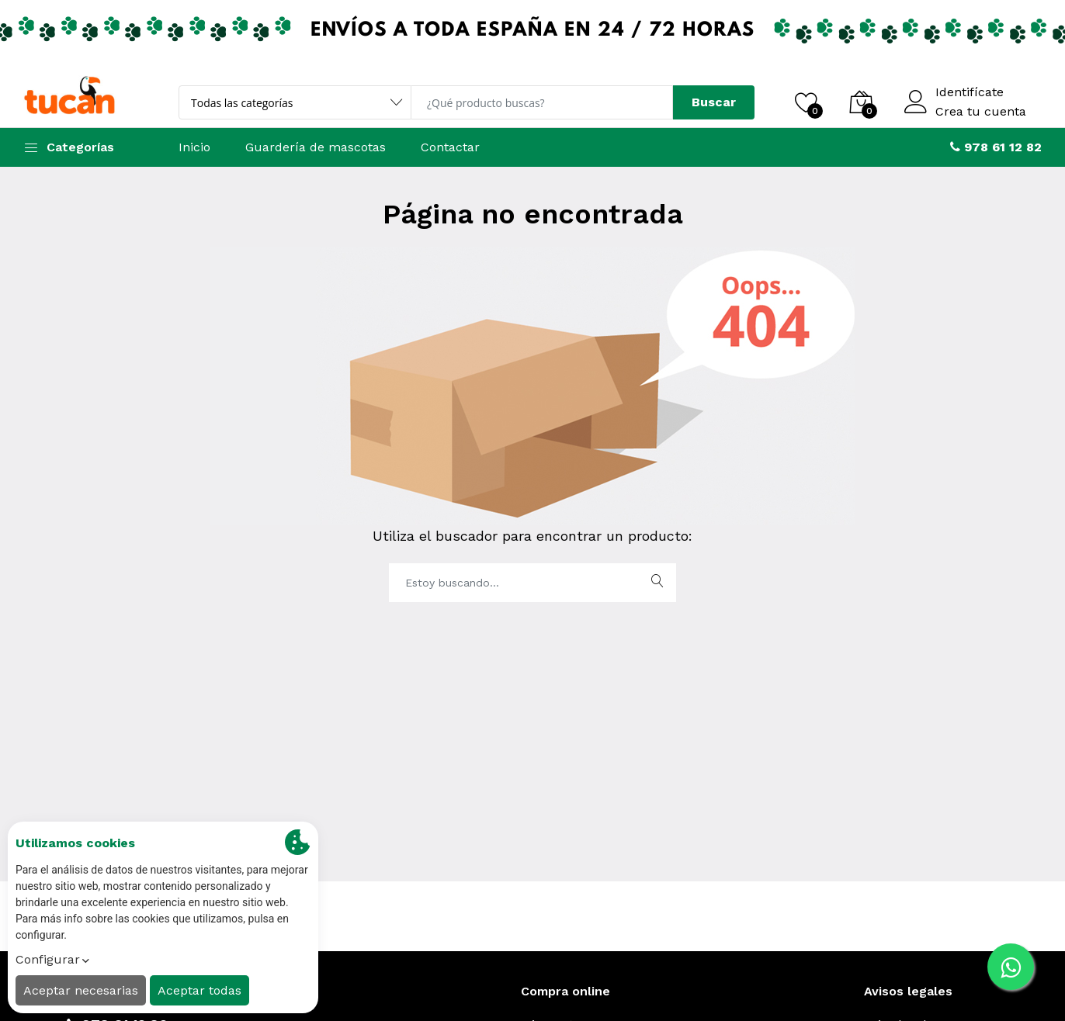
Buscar (714, 102)
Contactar (450, 147)
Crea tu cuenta (980, 112)
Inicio (194, 147)
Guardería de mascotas (315, 147)
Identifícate (969, 92)
